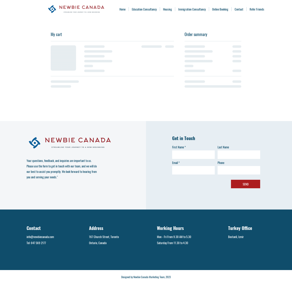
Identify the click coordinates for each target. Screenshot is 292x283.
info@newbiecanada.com (40, 236)
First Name (178, 147)
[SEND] (245, 184)
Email (175, 162)
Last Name (223, 147)
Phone (221, 162)
